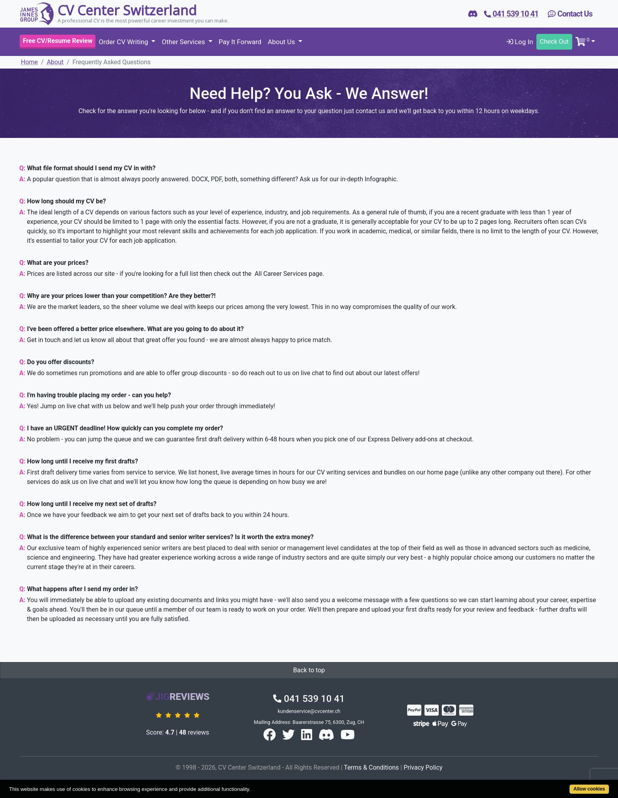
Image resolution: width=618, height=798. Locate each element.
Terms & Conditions (371, 767)
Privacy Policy (423, 767)
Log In (519, 42)
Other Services (184, 42)
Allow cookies (589, 789)
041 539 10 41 (308, 698)
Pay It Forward (240, 42)
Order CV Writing (124, 42)
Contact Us (570, 14)
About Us (282, 42)
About (55, 62)
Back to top (309, 670)
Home (29, 62)
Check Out (554, 41)
